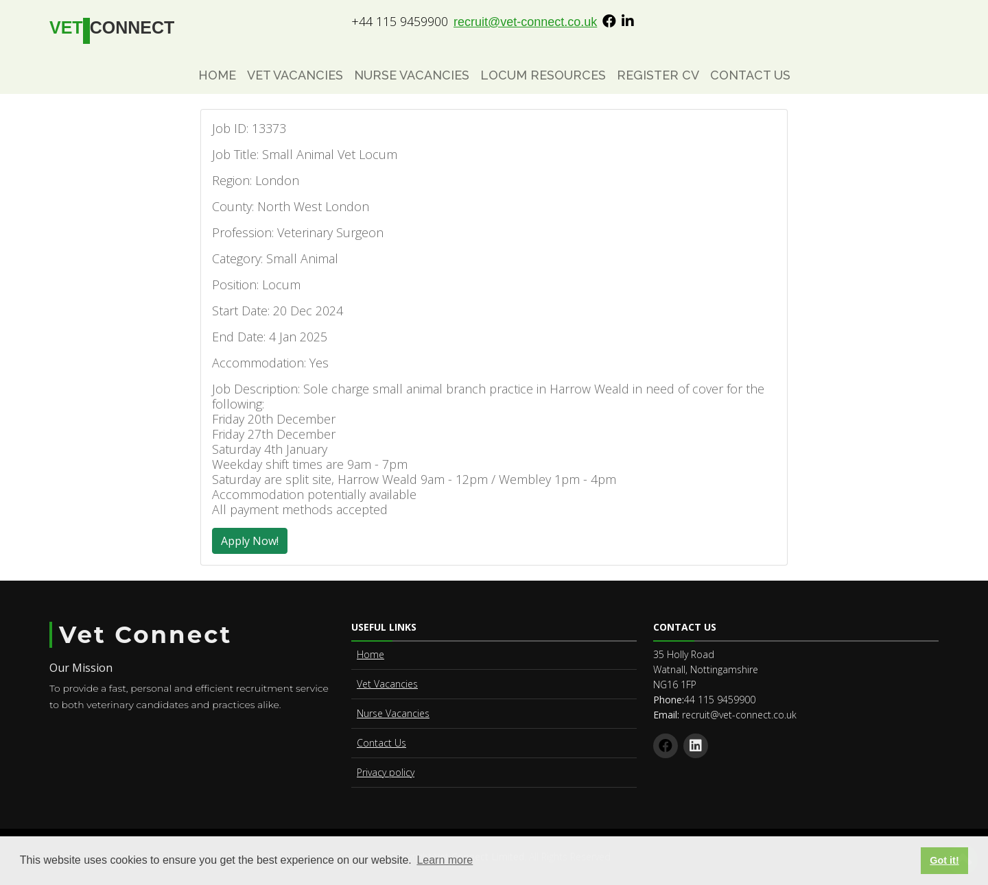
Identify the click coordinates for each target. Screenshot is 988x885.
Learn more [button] (444, 860)
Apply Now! (250, 540)
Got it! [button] (944, 860)
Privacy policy (385, 772)
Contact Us (750, 75)
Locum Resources (543, 75)
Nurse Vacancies (411, 75)
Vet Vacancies (295, 75)
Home (217, 75)
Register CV (658, 75)
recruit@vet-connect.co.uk (525, 22)
